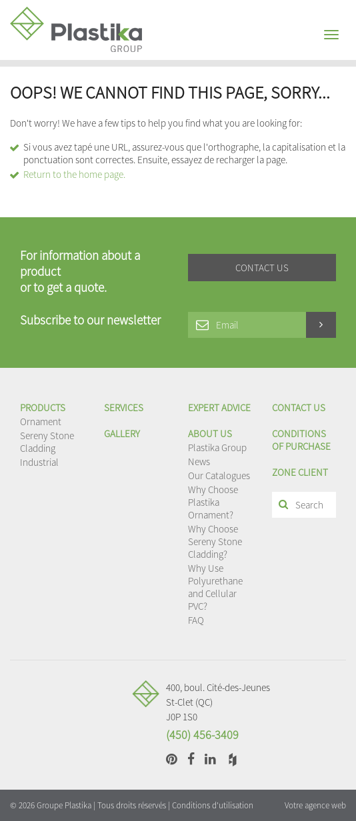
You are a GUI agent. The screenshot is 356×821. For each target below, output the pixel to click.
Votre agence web (315, 805)
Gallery (122, 433)
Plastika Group (217, 447)
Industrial (39, 462)
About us (210, 433)
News (199, 461)
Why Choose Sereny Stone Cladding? (215, 541)
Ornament (40, 421)
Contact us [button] (262, 267)
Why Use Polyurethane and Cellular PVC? (215, 587)
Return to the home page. (74, 174)
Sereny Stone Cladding (47, 441)
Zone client (300, 472)
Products (42, 407)
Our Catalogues (219, 475)
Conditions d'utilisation (212, 805)
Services (123, 407)
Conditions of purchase (301, 439)
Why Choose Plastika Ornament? (213, 502)
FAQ (196, 620)
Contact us (298, 407)
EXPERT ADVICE (219, 407)
